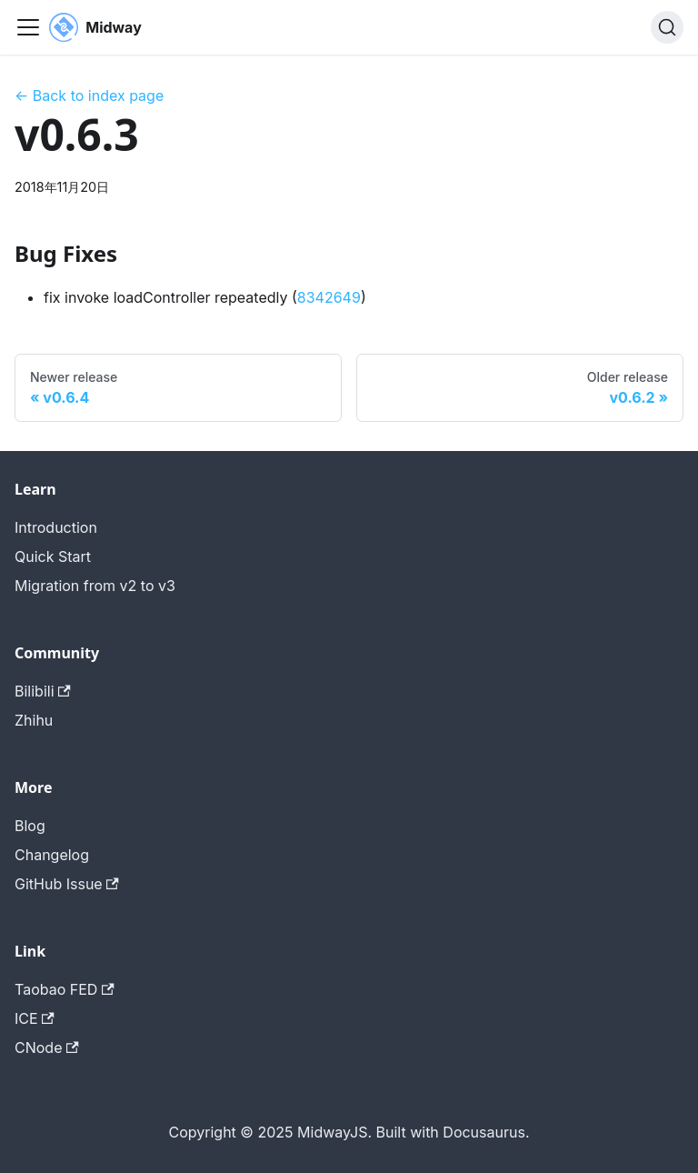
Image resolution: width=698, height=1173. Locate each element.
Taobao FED (65, 989)
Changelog (52, 855)
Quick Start (53, 556)
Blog (30, 826)
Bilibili (43, 691)
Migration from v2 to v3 (95, 585)
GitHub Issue (67, 884)
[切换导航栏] (28, 27)
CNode (47, 1047)
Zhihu (34, 720)
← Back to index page (89, 95)
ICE (35, 1018)
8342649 (329, 297)
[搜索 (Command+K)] (667, 27)
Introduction (56, 527)
